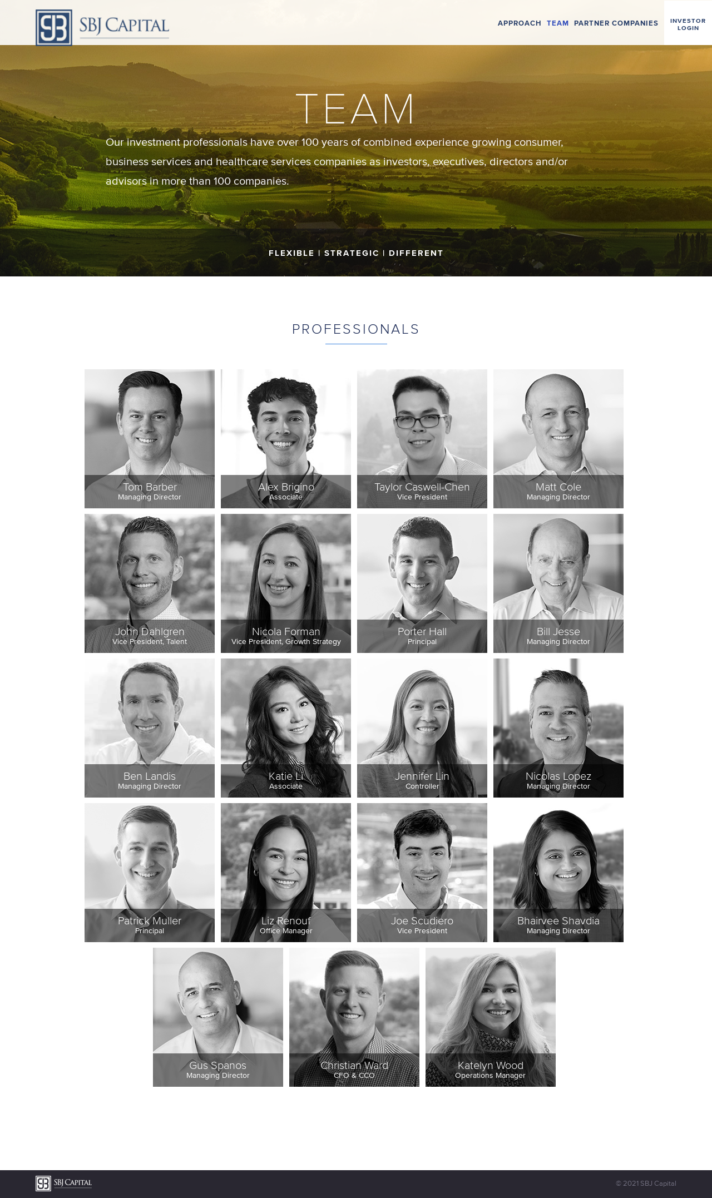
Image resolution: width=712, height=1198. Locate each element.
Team (558, 23)
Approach (520, 23)
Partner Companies (616, 23)
